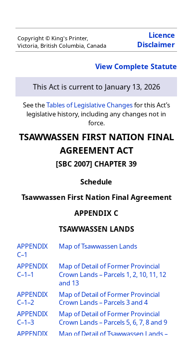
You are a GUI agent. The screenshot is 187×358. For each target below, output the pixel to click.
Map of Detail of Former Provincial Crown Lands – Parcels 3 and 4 (109, 298)
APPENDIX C (96, 213)
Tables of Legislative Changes (89, 104)
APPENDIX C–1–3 (32, 318)
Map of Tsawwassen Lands (98, 246)
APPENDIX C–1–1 (32, 270)
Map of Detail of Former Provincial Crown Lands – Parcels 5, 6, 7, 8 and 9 (113, 318)
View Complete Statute (136, 66)
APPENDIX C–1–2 (32, 298)
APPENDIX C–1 (32, 250)
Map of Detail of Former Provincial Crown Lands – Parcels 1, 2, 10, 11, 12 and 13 (112, 274)
